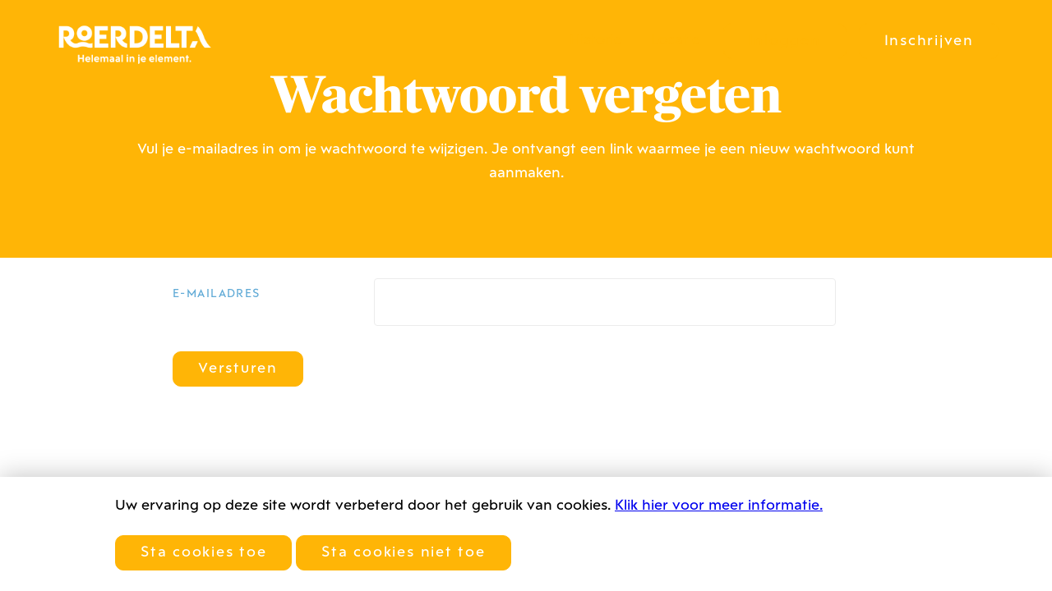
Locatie (675, 41)
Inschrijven (929, 41)
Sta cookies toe (203, 553)
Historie (596, 41)
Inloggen (785, 41)
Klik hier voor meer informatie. (719, 506)
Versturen (238, 369)
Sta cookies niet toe (403, 553)
